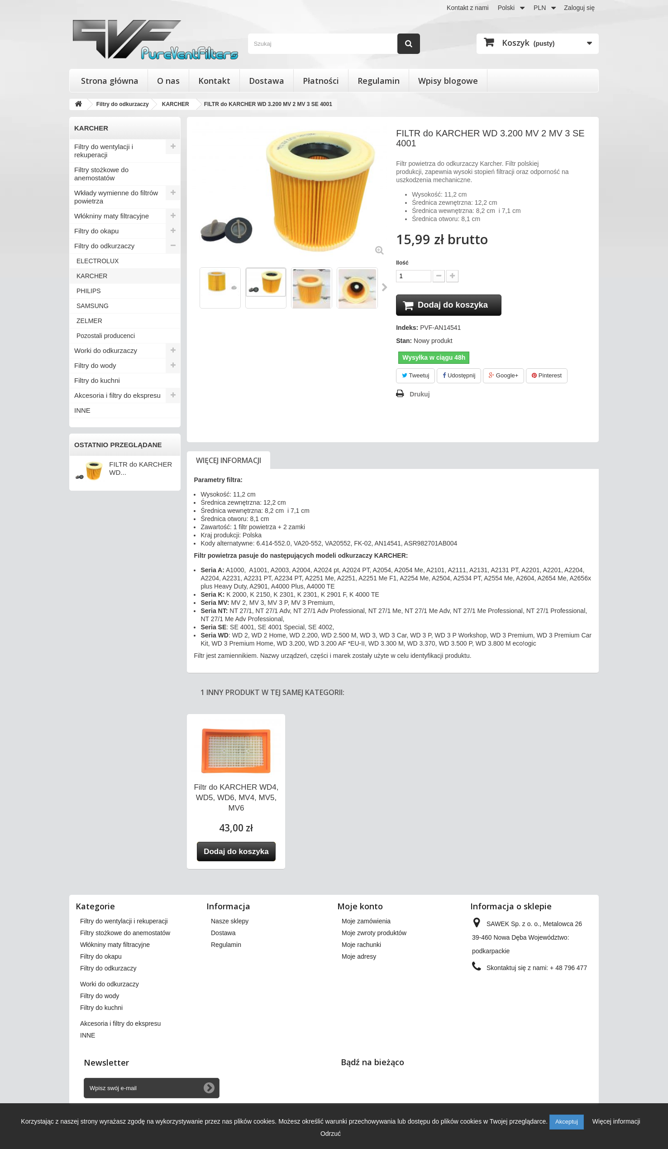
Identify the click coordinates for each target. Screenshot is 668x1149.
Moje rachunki (361, 945)
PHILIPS (88, 290)
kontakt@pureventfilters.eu (545, 999)
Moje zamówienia (366, 922)
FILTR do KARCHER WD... (140, 468)
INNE (82, 410)
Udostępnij (459, 376)
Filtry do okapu (96, 231)
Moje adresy (359, 957)
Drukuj (419, 395)
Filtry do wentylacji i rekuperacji (103, 151)
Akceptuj (566, 1121)
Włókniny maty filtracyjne (111, 216)
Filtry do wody (95, 365)
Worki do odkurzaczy (105, 350)
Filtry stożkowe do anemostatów (101, 174)
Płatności (321, 80)
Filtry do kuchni (97, 380)
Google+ (503, 376)
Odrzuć (330, 1133)
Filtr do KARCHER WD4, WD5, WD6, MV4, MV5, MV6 (236, 798)
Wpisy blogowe (448, 80)
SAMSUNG (92, 305)
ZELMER (89, 320)
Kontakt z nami (468, 7)
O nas (168, 80)
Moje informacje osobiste (377, 969)
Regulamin (379, 80)
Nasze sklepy (229, 922)
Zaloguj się (579, 7)
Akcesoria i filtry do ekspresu (117, 395)
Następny (385, 287)
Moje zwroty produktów (374, 933)
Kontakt (214, 80)
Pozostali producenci (105, 335)
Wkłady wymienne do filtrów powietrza (116, 197)
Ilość (402, 263)
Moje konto (360, 907)
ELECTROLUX (97, 261)
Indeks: (407, 329)
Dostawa (266, 80)
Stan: (404, 342)
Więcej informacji (228, 461)
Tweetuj (415, 376)
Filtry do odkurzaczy (104, 246)
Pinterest (547, 376)
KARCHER (91, 276)
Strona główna (109, 80)
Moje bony (356, 981)
